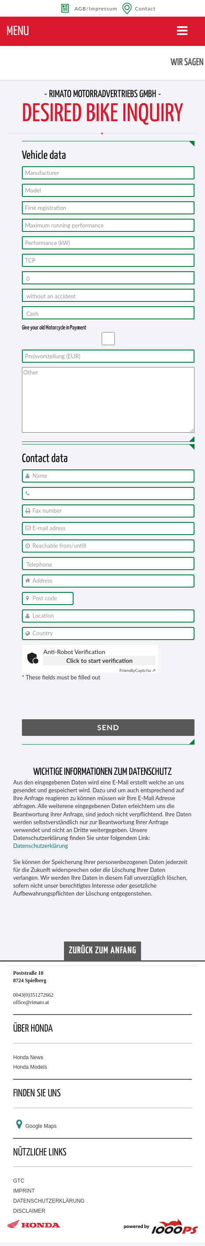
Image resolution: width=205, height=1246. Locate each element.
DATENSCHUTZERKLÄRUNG (49, 1201)
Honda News (28, 1057)
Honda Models (30, 1067)
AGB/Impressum (95, 8)
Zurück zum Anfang (102, 950)
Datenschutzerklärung (40, 845)
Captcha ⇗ (137, 670)
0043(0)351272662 (33, 995)
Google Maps (41, 1126)
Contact (145, 8)
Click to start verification (99, 660)
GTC (18, 1181)
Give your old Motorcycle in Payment (54, 328)
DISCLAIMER (29, 1211)
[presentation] (88, 702)
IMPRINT (24, 1191)
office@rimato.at (31, 1002)
